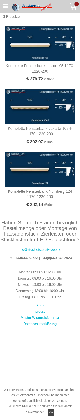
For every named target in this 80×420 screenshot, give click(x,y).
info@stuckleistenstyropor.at (40, 249)
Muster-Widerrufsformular (40, 318)
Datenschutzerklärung (40, 324)
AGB (40, 305)
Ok (51, 412)
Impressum (40, 311)
